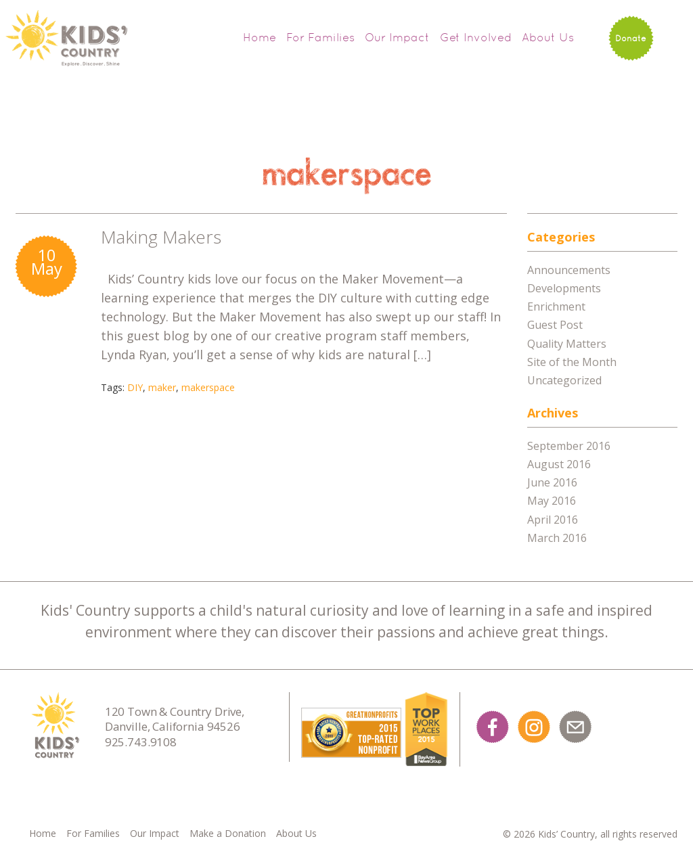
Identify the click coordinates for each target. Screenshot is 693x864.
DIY (135, 387)
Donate (630, 38)
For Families (320, 37)
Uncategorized (564, 380)
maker (162, 387)
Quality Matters (566, 343)
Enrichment (556, 306)
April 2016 (552, 519)
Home (259, 37)
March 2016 (557, 537)
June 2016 (552, 482)
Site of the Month (572, 362)
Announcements (568, 270)
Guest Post (555, 324)
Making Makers (161, 237)
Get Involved (476, 37)
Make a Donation (227, 833)
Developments (564, 288)
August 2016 (559, 464)
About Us (548, 37)
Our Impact (397, 37)
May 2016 (551, 500)
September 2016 (568, 445)
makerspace (208, 387)
